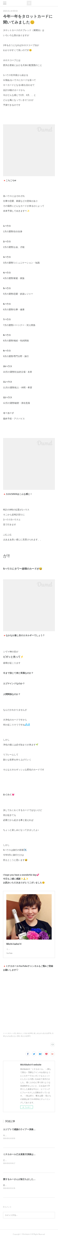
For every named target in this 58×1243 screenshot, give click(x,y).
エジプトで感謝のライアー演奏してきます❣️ (25, 1132)
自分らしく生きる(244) (25, 1036)
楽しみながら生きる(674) (42, 1036)
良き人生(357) (25, 1039)
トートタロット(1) (9, 1036)
